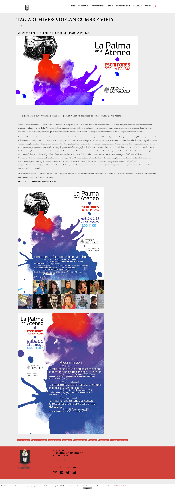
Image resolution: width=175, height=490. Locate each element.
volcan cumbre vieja (119, 440)
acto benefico (23, 440)
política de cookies (120, 486)
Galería (137, 6)
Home (72, 6)
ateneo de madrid (39, 440)
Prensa (148, 6)
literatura (104, 440)
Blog (110, 6)
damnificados (54, 440)
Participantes (98, 6)
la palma (93, 440)
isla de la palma (81, 440)
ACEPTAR (87, 488)
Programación (123, 6)
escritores (67, 440)
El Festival (83, 6)
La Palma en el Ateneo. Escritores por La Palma (53, 33)
